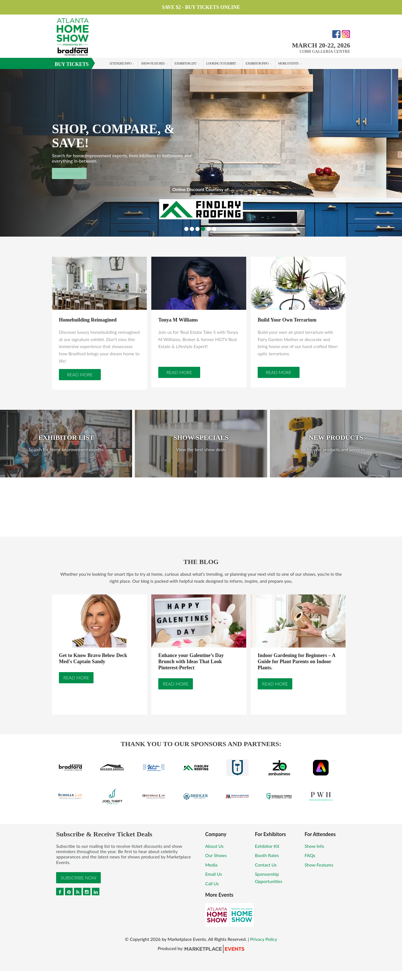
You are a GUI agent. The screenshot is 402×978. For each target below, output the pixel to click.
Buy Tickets (72, 64)
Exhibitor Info (257, 63)
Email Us (213, 874)
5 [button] (209, 229)
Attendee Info (120, 63)
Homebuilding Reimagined (88, 320)
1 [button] (186, 229)
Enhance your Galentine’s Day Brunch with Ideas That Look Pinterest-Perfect (191, 662)
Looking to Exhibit (221, 63)
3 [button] (197, 229)
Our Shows (216, 855)
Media (211, 864)
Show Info (314, 846)
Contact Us (266, 864)
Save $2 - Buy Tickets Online (201, 7)
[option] (201, 153)
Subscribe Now (78, 877)
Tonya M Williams (178, 320)
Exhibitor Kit (267, 846)
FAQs (310, 855)
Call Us (212, 883)
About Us (214, 846)
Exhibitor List (185, 63)
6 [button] (214, 229)
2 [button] (192, 229)
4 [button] (203, 229)
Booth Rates (267, 855)
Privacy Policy (263, 939)
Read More (69, 173)
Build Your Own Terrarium (287, 320)
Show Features (152, 63)
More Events (288, 63)
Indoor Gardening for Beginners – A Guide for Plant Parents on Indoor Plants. (296, 662)
